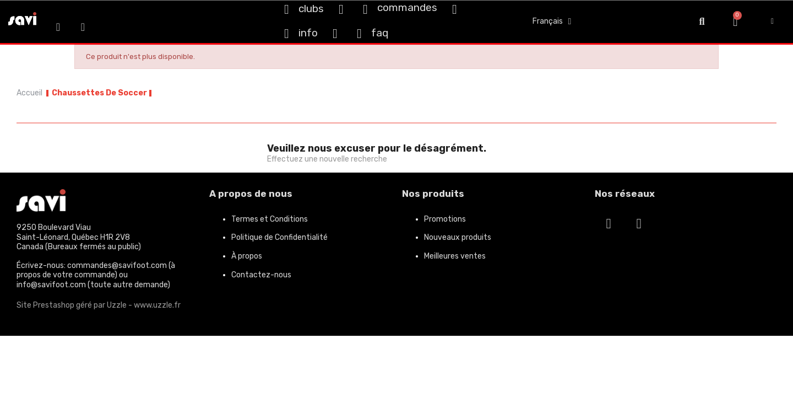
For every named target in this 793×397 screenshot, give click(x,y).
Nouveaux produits (457, 237)
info (308, 32)
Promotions (445, 219)
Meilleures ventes (455, 256)
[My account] (772, 21)
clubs (311, 8)
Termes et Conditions (269, 219)
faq (379, 32)
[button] (702, 22)
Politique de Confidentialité (279, 237)
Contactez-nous (261, 275)
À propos (246, 256)
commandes (407, 7)
